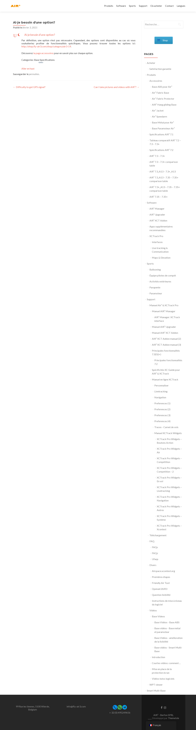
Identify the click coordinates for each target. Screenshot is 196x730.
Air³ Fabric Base (160, 92)
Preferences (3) (162, 415)
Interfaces (157, 242)
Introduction (158, 657)
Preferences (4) (162, 421)
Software (121, 5)
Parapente (154, 287)
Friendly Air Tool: (161, 582)
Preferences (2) (162, 409)
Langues (181, 5)
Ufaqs (155, 559)
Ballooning (155, 269)
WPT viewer (156, 684)
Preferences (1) (162, 403)
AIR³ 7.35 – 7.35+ (158, 196)
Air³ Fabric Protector (163, 98)
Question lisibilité (161, 594)
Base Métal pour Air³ (163, 122)
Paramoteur (155, 293)
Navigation (160, 397)
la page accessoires (43, 53)
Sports (132, 5)
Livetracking (161, 391)
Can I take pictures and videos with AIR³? (116, 87)
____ (150, 718)
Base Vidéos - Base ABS (166, 622)
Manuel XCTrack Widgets (168, 433)
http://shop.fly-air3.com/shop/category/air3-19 (46, 46)
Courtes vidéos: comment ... (166, 663)
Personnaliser (161, 385)
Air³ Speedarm (159, 116)
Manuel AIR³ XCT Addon (165, 332)
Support (143, 5)
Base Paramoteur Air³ (163, 128)
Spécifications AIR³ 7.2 (161, 149)
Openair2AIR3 (159, 588)
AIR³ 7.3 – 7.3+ (157, 155)
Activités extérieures (160, 281)
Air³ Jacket (158, 110)
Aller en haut (27, 68)
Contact (169, 5)
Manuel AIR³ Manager (163, 311)
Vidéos (153, 610)
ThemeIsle (173, 718)
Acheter (151, 62)
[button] (76, 34)
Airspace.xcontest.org (163, 570)
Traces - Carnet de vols (166, 427)
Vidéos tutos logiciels (163, 678)
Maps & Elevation (161, 257)
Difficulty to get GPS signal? (29, 87)
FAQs (155, 547)
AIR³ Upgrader (157, 214)
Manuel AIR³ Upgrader (164, 326)
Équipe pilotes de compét (162, 275)
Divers (152, 565)
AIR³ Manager (156, 208)
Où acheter (156, 5)
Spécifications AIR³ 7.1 (161, 134)
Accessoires (155, 80)
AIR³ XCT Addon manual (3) (166, 344)
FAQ (151, 541)
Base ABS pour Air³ (162, 86)
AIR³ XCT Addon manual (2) (166, 338)
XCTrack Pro (156, 236)
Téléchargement (157, 535)
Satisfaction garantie (160, 68)
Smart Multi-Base (156, 690)
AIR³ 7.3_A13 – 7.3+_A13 (162, 171)
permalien (34, 74)
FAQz (155, 553)
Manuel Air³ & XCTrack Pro (163, 305)
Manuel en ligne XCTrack (165, 379)
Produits (108, 5)
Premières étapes (161, 576)
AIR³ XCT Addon (158, 220)
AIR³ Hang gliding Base (164, 104)
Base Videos (158, 616)
